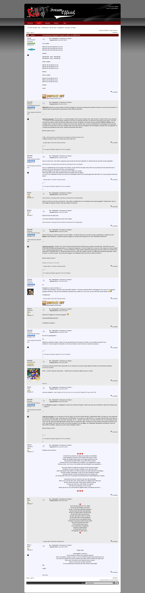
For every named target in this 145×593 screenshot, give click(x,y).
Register (115, 8)
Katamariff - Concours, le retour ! (67, 27)
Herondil (29, 102)
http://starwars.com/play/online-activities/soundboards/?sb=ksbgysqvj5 (62, 222)
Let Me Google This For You (54, 249)
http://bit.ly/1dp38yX (48, 367)
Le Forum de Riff (32, 27)
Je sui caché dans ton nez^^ (50, 318)
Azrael (29, 38)
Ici (43, 339)
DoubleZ (29, 360)
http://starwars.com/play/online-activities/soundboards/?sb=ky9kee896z (62, 198)
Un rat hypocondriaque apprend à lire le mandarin (56, 149)
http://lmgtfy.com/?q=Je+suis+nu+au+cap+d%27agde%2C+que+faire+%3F (75, 392)
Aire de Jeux (52, 27)
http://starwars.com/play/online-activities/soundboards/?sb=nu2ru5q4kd (62, 164)
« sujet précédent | (103, 30)
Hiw (28, 498)
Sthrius (29, 308)
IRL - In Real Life (43, 27)
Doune (29, 192)
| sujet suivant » (113, 30)
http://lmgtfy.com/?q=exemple (53, 262)
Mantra (29, 210)
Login (111, 8)
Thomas (29, 279)
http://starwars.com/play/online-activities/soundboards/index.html (65, 137)
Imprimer (115, 32)
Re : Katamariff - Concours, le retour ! (60, 38)
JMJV (71, 416)
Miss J (29, 545)
